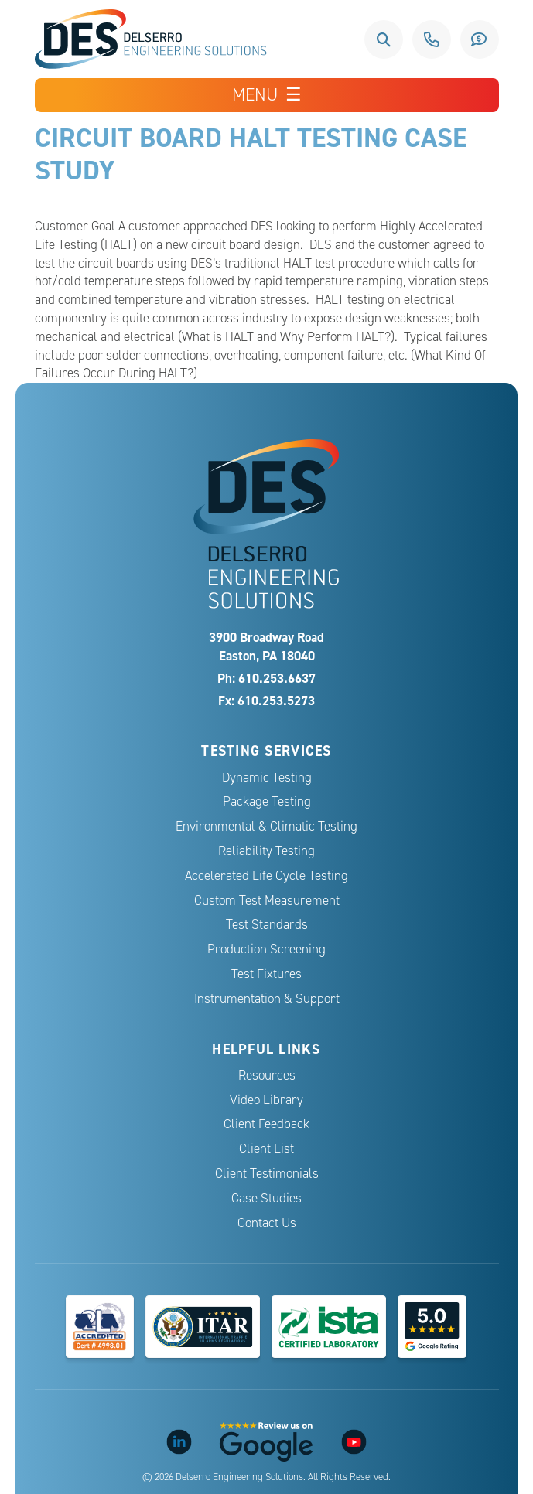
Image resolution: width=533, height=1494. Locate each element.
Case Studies (266, 1198)
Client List (266, 1149)
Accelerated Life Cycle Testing (266, 876)
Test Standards (267, 924)
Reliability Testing (266, 851)
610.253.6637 (431, 39)
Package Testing (267, 801)
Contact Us (266, 1223)
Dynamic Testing (267, 777)
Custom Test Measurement (267, 900)
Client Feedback (266, 1124)
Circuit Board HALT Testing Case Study (250, 153)
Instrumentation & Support (267, 999)
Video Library (266, 1100)
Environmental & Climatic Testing (266, 826)
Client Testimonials (267, 1173)
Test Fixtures (266, 974)
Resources (267, 1075)
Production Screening (266, 949)
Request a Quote (479, 39)
